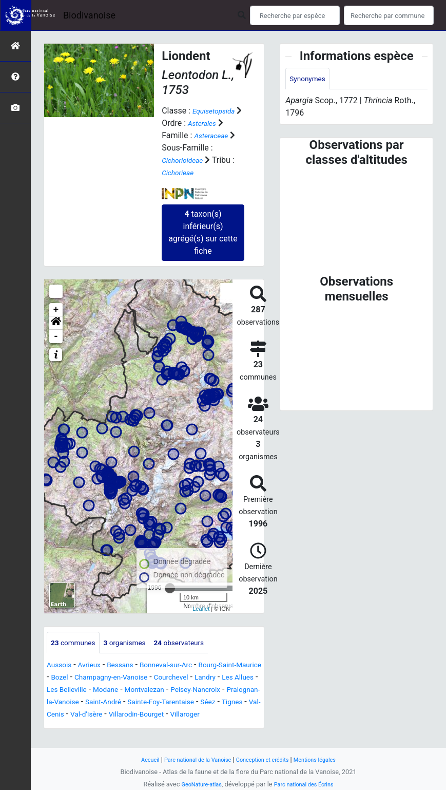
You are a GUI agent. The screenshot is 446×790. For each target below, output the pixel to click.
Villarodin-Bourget (150, 727)
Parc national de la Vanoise (190, 759)
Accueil (135, 759)
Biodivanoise (89, 15)
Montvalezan (70, 703)
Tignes (216, 715)
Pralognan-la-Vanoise (204, 703)
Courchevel (67, 690)
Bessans (131, 666)
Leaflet (200, 609)
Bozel (114, 678)
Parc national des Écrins (307, 784)
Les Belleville (192, 690)
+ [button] (56, 309)
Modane (237, 690)
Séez (189, 715)
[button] (56, 322)
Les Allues (143, 690)
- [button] (56, 336)
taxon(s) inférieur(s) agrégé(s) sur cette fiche (202, 232)
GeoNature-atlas (196, 784)
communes (77, 643)
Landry (106, 690)
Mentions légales (327, 759)
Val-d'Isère (92, 727)
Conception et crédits (266, 759)
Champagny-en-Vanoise (173, 678)
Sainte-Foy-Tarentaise (134, 715)
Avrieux (95, 666)
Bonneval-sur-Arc (184, 666)
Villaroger (206, 727)
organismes (136, 643)
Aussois (61, 666)
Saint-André (68, 715)
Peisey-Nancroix (129, 703)
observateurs (198, 643)
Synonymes (310, 79)
